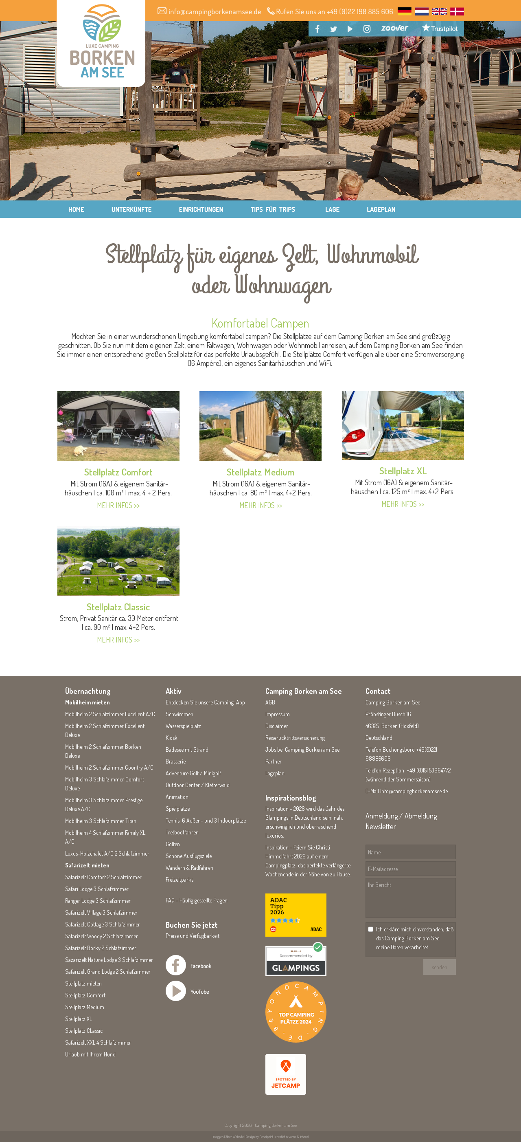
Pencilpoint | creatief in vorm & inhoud (284, 1136)
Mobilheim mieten (87, 702)
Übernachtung (88, 691)
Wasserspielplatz (183, 725)
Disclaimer (276, 725)
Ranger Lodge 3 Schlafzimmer (98, 900)
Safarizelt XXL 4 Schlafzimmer (98, 1042)
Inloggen (218, 1136)
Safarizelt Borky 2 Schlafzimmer (100, 947)
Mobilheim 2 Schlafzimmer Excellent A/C (110, 714)
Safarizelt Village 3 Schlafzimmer (101, 912)
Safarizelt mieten (87, 865)
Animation (177, 796)
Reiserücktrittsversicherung (295, 737)
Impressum (277, 714)
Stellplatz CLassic (84, 1030)
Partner (273, 761)
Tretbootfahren (182, 832)
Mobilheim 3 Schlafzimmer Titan (100, 820)
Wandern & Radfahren (189, 867)
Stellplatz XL (403, 470)
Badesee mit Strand (187, 749)
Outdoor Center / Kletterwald (198, 784)
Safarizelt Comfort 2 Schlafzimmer (103, 877)
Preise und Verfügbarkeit (192, 935)
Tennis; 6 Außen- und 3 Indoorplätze (206, 820)
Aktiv (174, 691)
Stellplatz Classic (118, 606)
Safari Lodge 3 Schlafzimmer (97, 888)
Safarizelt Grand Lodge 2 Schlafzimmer (108, 971)
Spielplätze (178, 808)
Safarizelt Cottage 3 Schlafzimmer (102, 924)
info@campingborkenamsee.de (414, 791)
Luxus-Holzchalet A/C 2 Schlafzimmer (107, 853)
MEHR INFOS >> (118, 505)
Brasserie (176, 761)
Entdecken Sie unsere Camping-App (205, 702)
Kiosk (171, 737)
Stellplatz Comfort (118, 471)
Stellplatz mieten (83, 983)
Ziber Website (234, 1136)
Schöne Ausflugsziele (189, 855)
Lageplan (275, 773)
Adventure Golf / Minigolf (193, 773)
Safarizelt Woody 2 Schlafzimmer (101, 936)
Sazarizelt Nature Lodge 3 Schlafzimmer (109, 959)
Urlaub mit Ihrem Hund (90, 1054)
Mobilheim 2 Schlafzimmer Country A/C (109, 767)
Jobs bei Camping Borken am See (302, 749)
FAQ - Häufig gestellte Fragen (197, 900)
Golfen (173, 844)
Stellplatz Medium (261, 471)
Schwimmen (179, 714)
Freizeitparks (179, 879)
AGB (270, 702)
